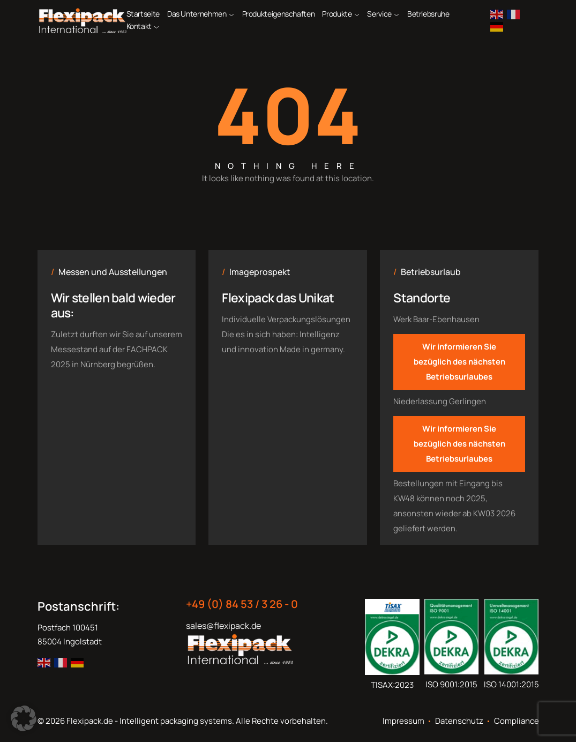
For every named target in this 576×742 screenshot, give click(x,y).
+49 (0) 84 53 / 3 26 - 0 (242, 604)
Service (379, 14)
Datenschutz (459, 721)
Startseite (143, 14)
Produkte (336, 14)
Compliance (516, 721)
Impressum (403, 721)
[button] (23, 718)
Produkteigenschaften (278, 14)
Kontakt (139, 26)
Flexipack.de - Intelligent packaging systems (149, 720)
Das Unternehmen (197, 14)
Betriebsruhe (428, 14)
